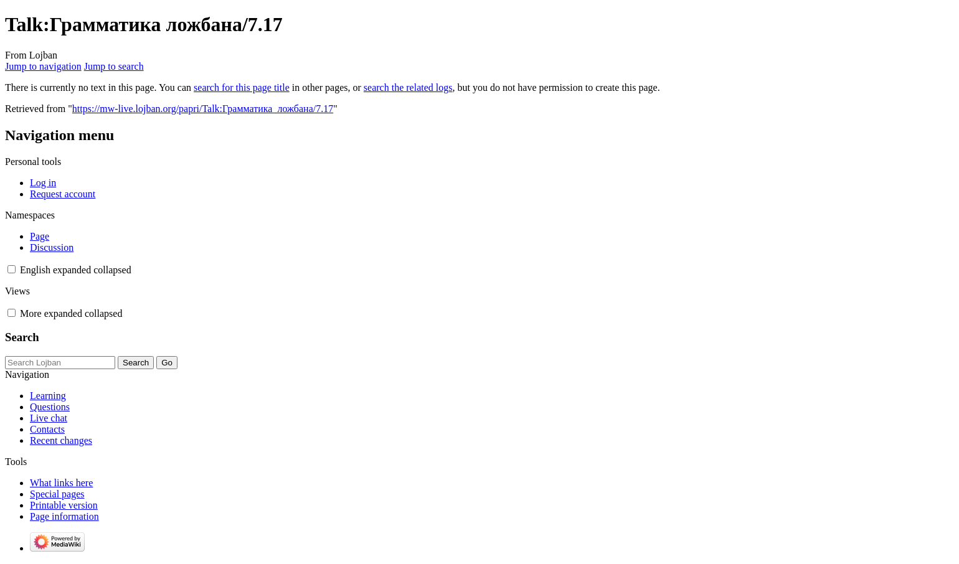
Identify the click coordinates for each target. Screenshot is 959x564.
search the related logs (408, 87)
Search (22, 337)
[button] (11, 269)
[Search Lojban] (60, 362)
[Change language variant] (75, 270)
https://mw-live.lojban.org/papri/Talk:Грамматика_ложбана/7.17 (202, 108)
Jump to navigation (43, 66)
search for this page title (242, 87)
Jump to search (114, 66)
